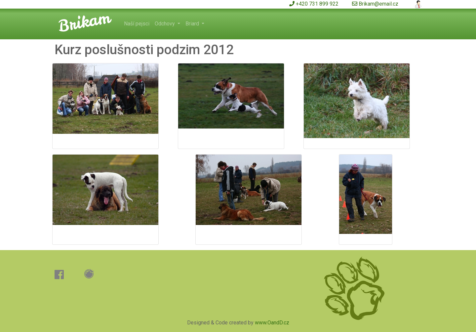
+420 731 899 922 (313, 4)
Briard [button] (192, 23)
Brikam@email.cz (375, 4)
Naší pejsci (136, 23)
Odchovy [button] (165, 23)
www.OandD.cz (272, 322)
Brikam (84, 21)
